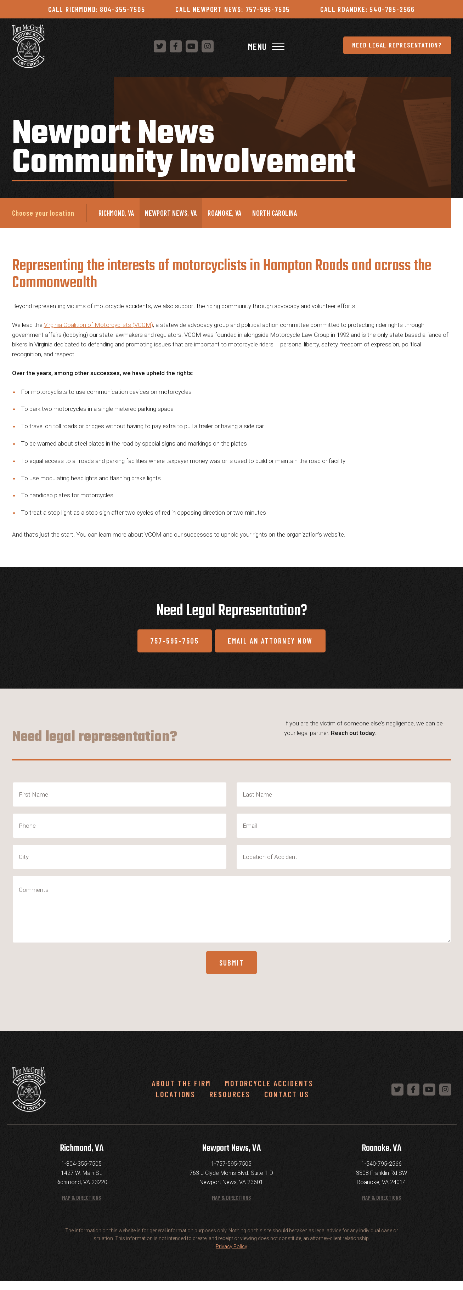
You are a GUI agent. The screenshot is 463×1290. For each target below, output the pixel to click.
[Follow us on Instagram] (383, 47)
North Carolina (274, 214)
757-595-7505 (169, 644)
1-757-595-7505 (231, 1172)
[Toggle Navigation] (445, 47)
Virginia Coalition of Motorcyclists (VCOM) (98, 326)
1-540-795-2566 (381, 1172)
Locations (176, 1103)
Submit (231, 969)
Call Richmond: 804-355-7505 (96, 9)
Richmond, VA (116, 214)
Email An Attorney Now (274, 644)
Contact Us (286, 1103)
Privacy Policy (231, 1255)
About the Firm (181, 1092)
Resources (229, 1103)
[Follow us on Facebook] (351, 47)
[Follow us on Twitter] (335, 47)
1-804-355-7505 (81, 1172)
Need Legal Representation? (213, 47)
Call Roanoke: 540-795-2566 (367, 9)
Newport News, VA (171, 214)
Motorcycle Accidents (269, 1092)
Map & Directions (81, 1206)
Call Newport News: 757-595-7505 (232, 9)
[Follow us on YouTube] (367, 47)
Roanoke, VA (224, 214)
